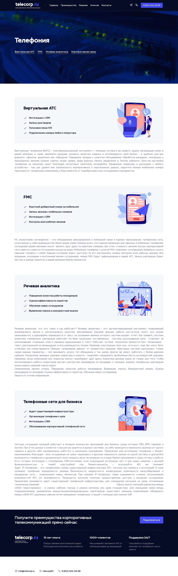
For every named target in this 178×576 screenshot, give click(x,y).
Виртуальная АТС (24, 51)
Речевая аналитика (57, 51)
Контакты (106, 5)
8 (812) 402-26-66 (151, 5)
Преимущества (68, 5)
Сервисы (53, 5)
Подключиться (151, 520)
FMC (40, 51)
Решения (83, 5)
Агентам (94, 5)
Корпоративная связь (83, 51)
